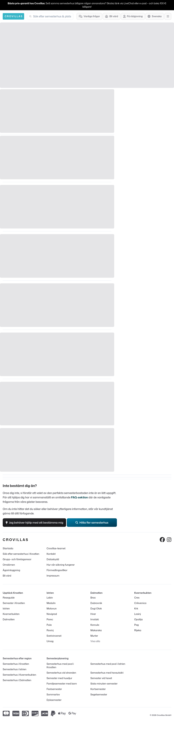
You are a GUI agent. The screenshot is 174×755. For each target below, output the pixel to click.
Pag (136, 624)
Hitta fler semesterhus (91, 522)
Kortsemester (98, 689)
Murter (94, 635)
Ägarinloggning (11, 570)
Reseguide (9, 597)
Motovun (52, 608)
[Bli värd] (111, 16)
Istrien (6, 608)
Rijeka (137, 630)
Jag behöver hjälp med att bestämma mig (34, 522)
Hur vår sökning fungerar (61, 564)
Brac (93, 597)
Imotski (94, 619)
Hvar (93, 614)
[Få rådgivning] (133, 16)
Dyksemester (54, 700)
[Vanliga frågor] (89, 16)
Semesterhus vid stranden (61, 672)
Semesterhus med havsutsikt (106, 672)
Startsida (8, 548)
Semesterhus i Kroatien (16, 663)
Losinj (137, 614)
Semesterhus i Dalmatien (17, 680)
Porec (50, 619)
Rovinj (50, 630)
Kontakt (51, 553)
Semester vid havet (101, 678)
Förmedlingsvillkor (57, 570)
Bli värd (7, 575)
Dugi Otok (96, 608)
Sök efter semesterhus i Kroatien (21, 553)
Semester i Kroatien (14, 603)
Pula (49, 624)
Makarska (96, 630)
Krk (136, 608)
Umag (50, 641)
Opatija (138, 619)
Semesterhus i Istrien (14, 669)
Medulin (51, 603)
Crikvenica (140, 603)
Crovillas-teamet (56, 548)
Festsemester (54, 689)
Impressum (53, 575)
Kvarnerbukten (11, 614)
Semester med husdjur (59, 678)
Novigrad (52, 614)
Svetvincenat (54, 635)
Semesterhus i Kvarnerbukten (19, 674)
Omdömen (9, 564)
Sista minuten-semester (104, 683)
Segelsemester (98, 694)
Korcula (94, 624)
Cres (137, 597)
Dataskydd (53, 559)
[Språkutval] (154, 16)
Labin (50, 597)
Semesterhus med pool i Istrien (107, 663)
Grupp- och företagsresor (17, 559)
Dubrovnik (96, 603)
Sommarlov (53, 694)
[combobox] (52, 16)
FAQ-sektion (79, 497)
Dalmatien (9, 619)
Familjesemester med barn (62, 683)
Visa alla (95, 641)
